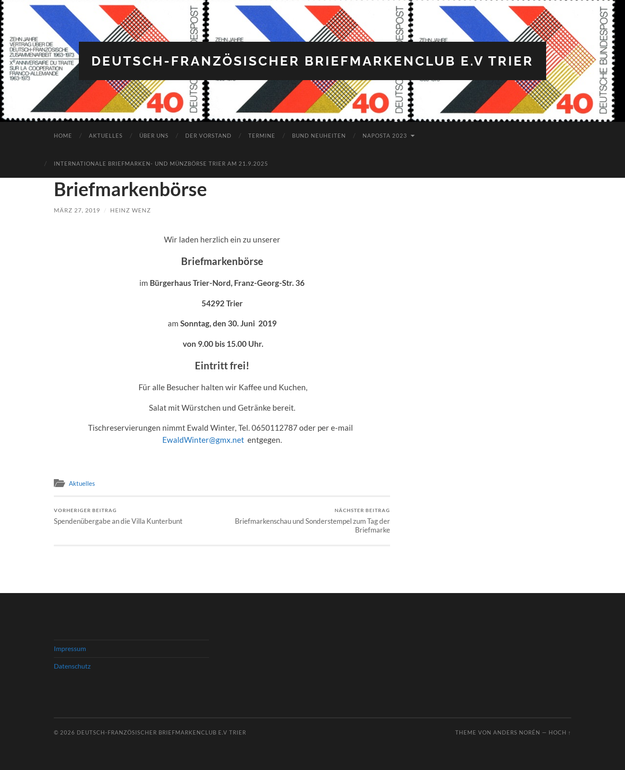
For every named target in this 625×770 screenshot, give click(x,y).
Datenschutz (72, 666)
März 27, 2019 (77, 210)
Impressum (70, 648)
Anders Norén (516, 732)
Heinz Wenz (130, 210)
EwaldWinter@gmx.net (203, 439)
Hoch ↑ (560, 732)
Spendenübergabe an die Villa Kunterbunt (118, 516)
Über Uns (154, 135)
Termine (261, 135)
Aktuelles (106, 135)
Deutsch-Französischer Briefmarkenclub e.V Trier (312, 60)
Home (63, 135)
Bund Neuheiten (319, 135)
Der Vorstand (208, 135)
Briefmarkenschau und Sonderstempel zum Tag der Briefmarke (307, 520)
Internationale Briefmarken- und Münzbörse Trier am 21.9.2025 (161, 163)
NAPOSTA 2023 (385, 135)
